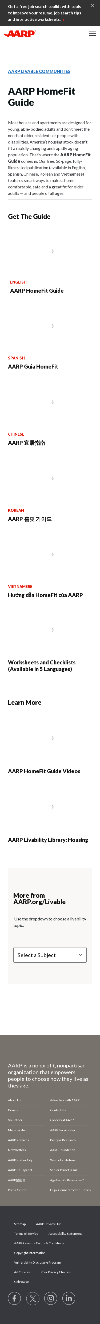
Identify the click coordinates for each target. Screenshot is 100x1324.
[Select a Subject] (50, 955)
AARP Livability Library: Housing (48, 840)
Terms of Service (26, 1234)
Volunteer (15, 1120)
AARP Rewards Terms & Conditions (39, 1243)
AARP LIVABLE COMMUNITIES (39, 71)
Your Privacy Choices (56, 1272)
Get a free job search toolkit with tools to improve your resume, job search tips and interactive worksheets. (44, 13)
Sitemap (20, 1224)
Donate (13, 1110)
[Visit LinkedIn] (69, 1298)
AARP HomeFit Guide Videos (44, 771)
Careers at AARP (62, 1120)
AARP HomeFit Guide (37, 290)
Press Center (17, 1190)
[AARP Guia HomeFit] (50, 336)
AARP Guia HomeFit (33, 366)
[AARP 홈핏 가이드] (50, 489)
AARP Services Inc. (63, 1130)
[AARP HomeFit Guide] (50, 262)
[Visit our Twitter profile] (32, 1298)
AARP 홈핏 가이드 (30, 519)
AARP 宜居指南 (26, 442)
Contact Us (58, 1110)
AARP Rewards (18, 1140)
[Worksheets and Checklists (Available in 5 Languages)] (50, 640)
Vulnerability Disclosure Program (37, 1262)
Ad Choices (22, 1272)
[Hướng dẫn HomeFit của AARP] (50, 565)
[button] (92, 33)
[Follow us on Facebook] (14, 1298)
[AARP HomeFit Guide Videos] (50, 745)
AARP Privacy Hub (48, 1224)
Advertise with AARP (64, 1100)
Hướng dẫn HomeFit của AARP (45, 595)
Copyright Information (30, 1253)
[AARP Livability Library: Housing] (50, 814)
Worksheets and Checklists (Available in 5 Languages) (41, 665)
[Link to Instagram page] (51, 1298)
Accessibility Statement (65, 1234)
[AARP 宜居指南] (50, 413)
